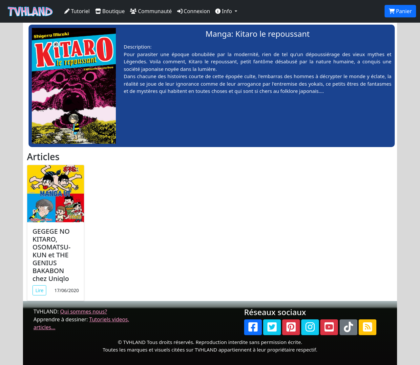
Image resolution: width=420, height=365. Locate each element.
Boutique (110, 11)
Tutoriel (77, 11)
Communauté (151, 11)
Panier (400, 11)
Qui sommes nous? (83, 311)
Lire (39, 290)
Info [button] (224, 11)
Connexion (193, 11)
